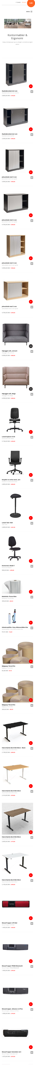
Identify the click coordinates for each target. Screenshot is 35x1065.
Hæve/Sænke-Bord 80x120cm (11, 791)
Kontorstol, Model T (8, 566)
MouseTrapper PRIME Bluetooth (12, 966)
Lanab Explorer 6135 (8, 437)
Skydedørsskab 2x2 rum (9, 134)
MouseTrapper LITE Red (9, 923)
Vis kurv (24, 2)
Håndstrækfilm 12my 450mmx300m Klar (15, 627)
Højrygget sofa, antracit (9, 351)
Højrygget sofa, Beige (9, 394)
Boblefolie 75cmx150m (9, 596)
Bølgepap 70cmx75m (8, 705)
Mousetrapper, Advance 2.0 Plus (12, 1009)
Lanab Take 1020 (7, 523)
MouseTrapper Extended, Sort (11, 1052)
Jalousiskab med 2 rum (9, 220)
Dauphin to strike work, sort (11, 480)
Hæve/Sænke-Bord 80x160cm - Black (13, 748)
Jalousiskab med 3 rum (9, 177)
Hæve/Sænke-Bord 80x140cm (11, 880)
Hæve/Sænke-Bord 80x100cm (11, 837)
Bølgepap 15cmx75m (8, 666)
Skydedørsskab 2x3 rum (9, 91)
